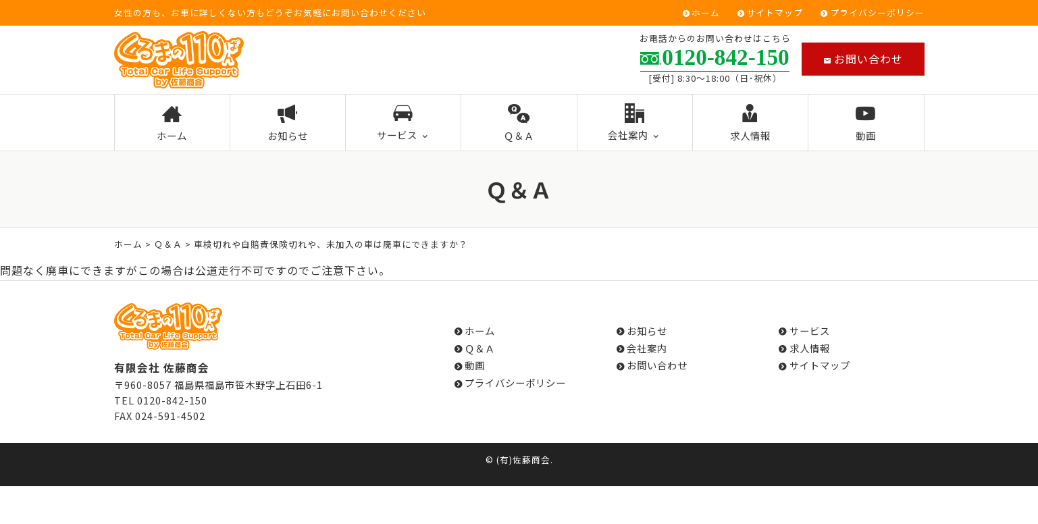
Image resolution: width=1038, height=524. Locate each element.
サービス (403, 123)
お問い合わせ (863, 59)
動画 (866, 123)
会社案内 (634, 123)
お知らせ (288, 123)
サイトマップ (774, 13)
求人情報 (750, 123)
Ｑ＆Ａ (519, 123)
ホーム (706, 13)
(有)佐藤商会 (523, 459)
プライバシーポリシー (877, 13)
